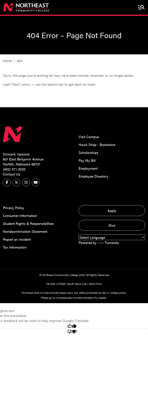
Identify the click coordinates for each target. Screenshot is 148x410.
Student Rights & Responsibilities (28, 223)
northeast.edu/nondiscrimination (75, 297)
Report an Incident (17, 239)
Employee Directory (93, 176)
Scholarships (88, 152)
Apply (112, 210)
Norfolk (50, 284)
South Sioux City (77, 284)
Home (7, 60)
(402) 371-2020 (14, 169)
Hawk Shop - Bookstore (97, 144)
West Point (95, 284)
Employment (88, 168)
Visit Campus (89, 136)
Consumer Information (20, 215)
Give (111, 225)
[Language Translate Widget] (112, 237)
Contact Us (11, 174)
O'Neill (61, 284)
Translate (108, 242)
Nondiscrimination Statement (25, 231)
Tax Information (14, 247)
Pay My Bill (87, 160)
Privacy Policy (13, 207)
